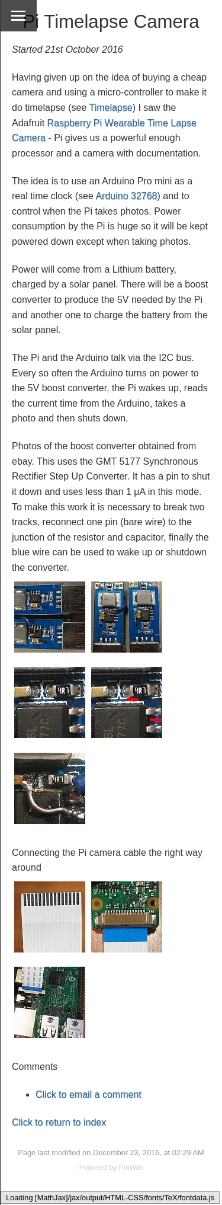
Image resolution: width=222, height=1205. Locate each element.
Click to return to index (59, 1122)
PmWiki (131, 1168)
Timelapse (110, 108)
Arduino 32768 (126, 196)
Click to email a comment (88, 1094)
